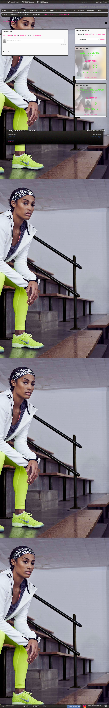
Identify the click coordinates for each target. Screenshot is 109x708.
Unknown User (101, 2)
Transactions (37, 35)
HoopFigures (97, 134)
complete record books (90, 77)
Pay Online (11, 141)
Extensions (98, 139)
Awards (9, 35)
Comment (63, 44)
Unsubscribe (11, 140)
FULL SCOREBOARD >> (9, 21)
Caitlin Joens (91, 61)
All (4, 35)
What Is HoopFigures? (96, 136)
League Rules (11, 136)
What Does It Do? (97, 137)
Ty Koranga (91, 98)
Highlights (23, 35)
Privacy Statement (90, 147)
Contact (10, 139)
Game (16, 35)
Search (102, 39)
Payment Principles (13, 137)
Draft (29, 35)
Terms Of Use (99, 147)
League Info (11, 134)
